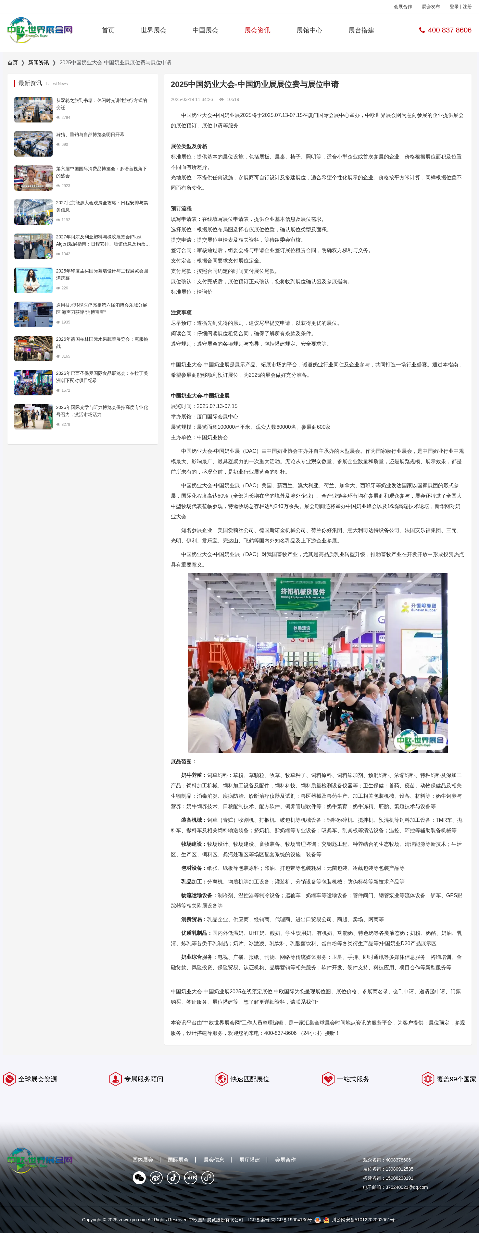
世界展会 (154, 30)
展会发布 (431, 6)
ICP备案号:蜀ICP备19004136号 (280, 1219)
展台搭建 (361, 30)
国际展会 (178, 1160)
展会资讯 (258, 30)
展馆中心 (309, 30)
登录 (454, 6)
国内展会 (142, 1160)
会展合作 (403, 6)
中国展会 (206, 30)
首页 (108, 30)
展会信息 (214, 1160)
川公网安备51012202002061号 (363, 1219)
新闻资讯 (38, 62)
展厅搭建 (249, 1160)
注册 (467, 6)
